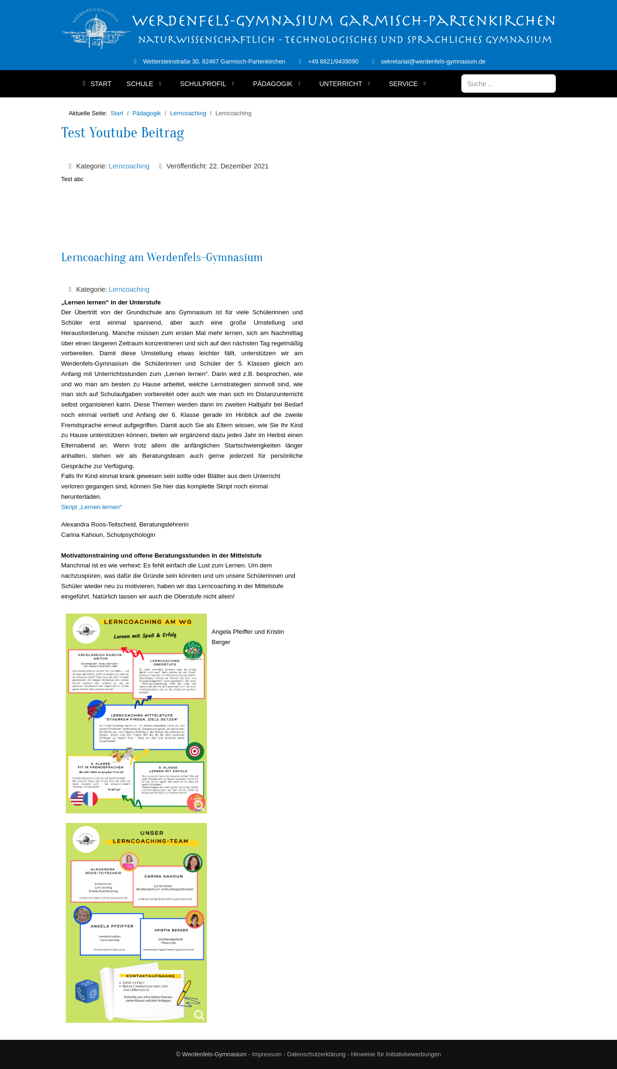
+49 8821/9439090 (333, 61)
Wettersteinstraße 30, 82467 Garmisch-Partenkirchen (214, 61)
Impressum (267, 1054)
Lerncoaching (129, 166)
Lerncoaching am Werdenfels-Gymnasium (162, 257)
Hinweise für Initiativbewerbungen (396, 1054)
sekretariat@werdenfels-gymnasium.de (433, 61)
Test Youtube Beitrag (122, 132)
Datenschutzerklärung (316, 1054)
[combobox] (508, 83)
